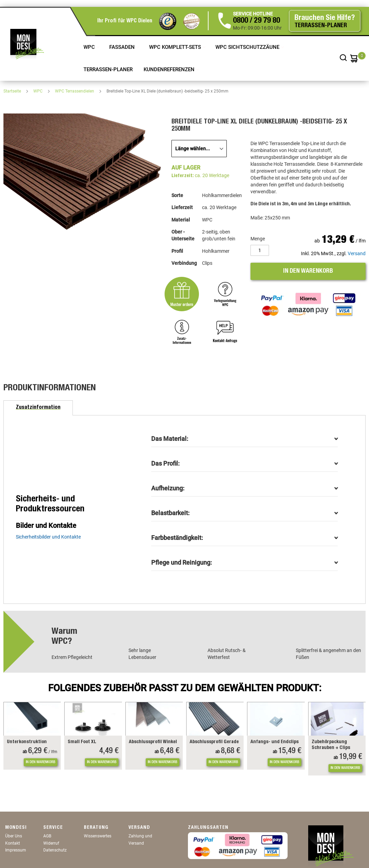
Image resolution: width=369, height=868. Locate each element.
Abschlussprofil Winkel (153, 742)
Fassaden (122, 47)
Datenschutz (55, 850)
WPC (89, 47)
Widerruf (51, 843)
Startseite (12, 91)
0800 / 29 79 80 (256, 21)
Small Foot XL (82, 742)
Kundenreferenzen (170, 69)
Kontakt (12, 843)
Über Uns (13, 836)
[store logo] (27, 44)
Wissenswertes (97, 836)
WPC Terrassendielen (75, 91)
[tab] (38, 407)
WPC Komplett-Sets (175, 47)
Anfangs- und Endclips (274, 742)
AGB (47, 836)
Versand (357, 253)
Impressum (15, 850)
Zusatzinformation (38, 408)
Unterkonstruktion (27, 742)
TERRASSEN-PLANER (108, 69)
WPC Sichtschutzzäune (248, 47)
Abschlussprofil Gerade (214, 742)
